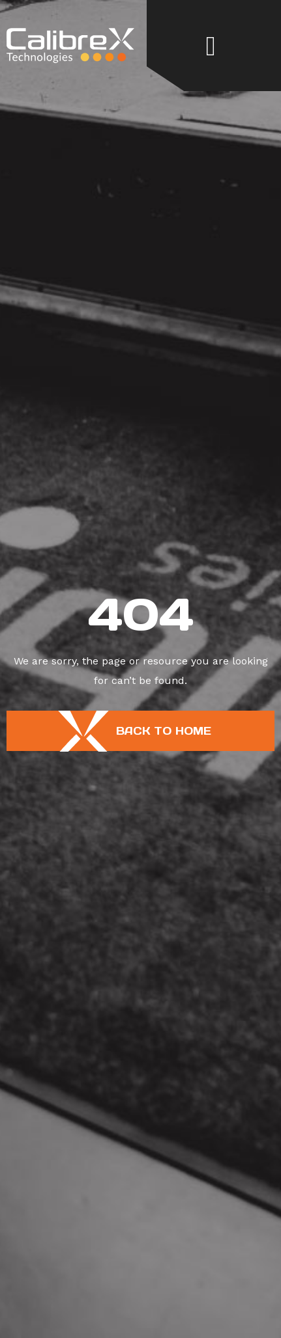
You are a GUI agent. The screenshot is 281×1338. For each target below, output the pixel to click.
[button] (211, 45)
